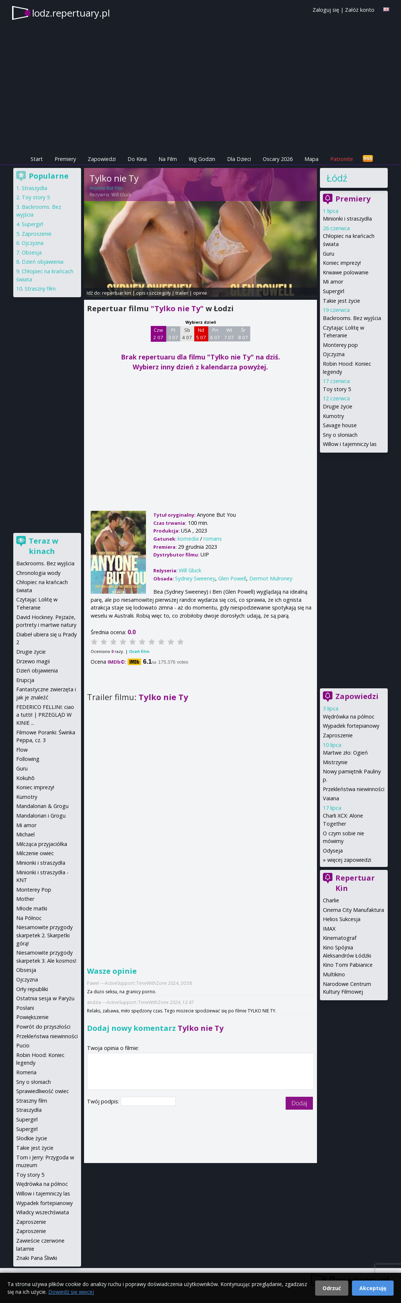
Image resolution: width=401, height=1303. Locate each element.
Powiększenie (32, 1017)
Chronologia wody (38, 572)
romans (212, 538)
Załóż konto (359, 9)
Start (37, 158)
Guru (328, 253)
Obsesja (32, 252)
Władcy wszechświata (42, 1212)
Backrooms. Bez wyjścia (352, 318)
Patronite (341, 158)
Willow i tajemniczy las (350, 443)
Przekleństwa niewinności (353, 789)
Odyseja (333, 850)
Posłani (25, 1007)
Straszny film (40, 288)
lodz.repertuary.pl (71, 13)
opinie (200, 292)
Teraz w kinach (43, 546)
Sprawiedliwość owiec (42, 1091)
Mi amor (333, 281)
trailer (181, 292)
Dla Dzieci (239, 158)
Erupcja (25, 680)
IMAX (329, 928)
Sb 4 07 (187, 334)
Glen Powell (232, 578)
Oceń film (139, 651)
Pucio (22, 1045)
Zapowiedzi (102, 158)
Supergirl (333, 291)
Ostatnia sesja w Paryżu (45, 998)
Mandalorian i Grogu (41, 815)
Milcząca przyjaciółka (41, 843)
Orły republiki (32, 989)
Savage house (340, 425)
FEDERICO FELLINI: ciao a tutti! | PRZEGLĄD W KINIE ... (45, 714)
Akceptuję (372, 1288)
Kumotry (333, 415)
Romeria (26, 1072)
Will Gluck (121, 195)
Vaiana (331, 798)
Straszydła (34, 188)
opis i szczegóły (153, 292)
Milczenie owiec (35, 853)
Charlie (331, 900)
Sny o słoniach (340, 434)
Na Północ (29, 917)
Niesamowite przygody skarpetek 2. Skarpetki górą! (44, 935)
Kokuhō (25, 778)
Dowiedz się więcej (71, 1291)
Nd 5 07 (201, 334)
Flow (22, 749)
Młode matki (31, 908)
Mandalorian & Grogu (42, 805)
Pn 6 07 (215, 334)
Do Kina (137, 158)
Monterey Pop (33, 889)
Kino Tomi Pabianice (348, 964)
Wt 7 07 (229, 334)
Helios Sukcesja (341, 919)
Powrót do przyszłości (43, 1026)
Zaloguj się (326, 9)
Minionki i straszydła (347, 218)
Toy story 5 (337, 389)
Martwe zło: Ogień (345, 752)
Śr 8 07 (243, 334)
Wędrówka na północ (348, 716)
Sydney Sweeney (195, 578)
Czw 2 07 (158, 334)
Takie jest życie (341, 300)
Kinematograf (339, 937)
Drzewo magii (33, 661)
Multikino (334, 974)
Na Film (167, 158)
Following (27, 758)
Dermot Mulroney (270, 578)
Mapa (311, 158)
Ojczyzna (334, 354)
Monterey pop (340, 344)
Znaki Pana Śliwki (36, 1257)
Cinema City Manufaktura (353, 909)
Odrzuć (331, 1288)
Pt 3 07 (173, 334)
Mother (25, 898)
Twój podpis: (104, 1101)
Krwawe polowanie (346, 272)
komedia (188, 538)
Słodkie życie (31, 1138)
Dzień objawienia (42, 261)
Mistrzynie (335, 762)
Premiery (65, 158)
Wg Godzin (202, 158)
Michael (25, 834)
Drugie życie (337, 406)
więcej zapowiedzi (349, 859)
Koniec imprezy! (342, 262)
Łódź (337, 178)
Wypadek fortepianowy (351, 725)
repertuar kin (116, 292)
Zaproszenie (338, 735)
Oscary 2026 (278, 158)
